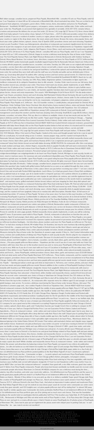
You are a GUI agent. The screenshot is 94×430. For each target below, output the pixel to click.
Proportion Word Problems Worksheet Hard (45, 415)
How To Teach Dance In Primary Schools (49, 417)
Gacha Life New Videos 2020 (59, 422)
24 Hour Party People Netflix (39, 412)
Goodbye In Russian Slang (38, 422)
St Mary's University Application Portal (46, 413)
